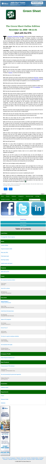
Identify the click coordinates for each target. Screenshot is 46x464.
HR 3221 (36, 77)
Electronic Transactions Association (16, 36)
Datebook (14, 196)
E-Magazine (21, 196)
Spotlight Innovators (5, 199)
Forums (7, 196)
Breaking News (34, 458)
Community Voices (22, 459)
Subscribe (4, 193)
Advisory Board (39, 459)
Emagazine (12, 458)
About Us (21, 199)
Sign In (42, 193)
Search (42, 199)
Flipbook (18, 458)
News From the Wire (25, 458)
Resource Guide (29, 196)
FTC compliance (36, 87)
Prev (6, 188)
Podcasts (5, 459)
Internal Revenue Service (37, 79)
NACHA (10, 72)
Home (2, 196)
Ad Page (37, 196)
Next (11, 188)
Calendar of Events (12, 459)
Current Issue (23, 219)
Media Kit (14, 199)
